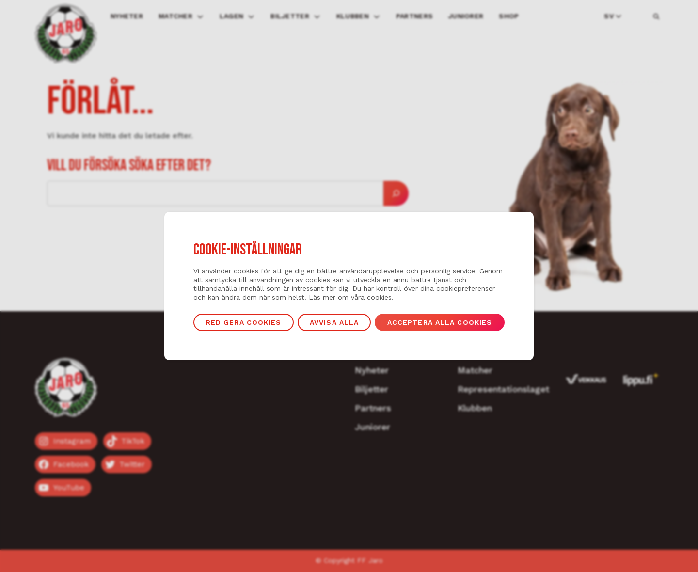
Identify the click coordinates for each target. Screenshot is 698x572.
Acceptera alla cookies (439, 322)
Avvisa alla (334, 322)
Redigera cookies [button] (244, 322)
